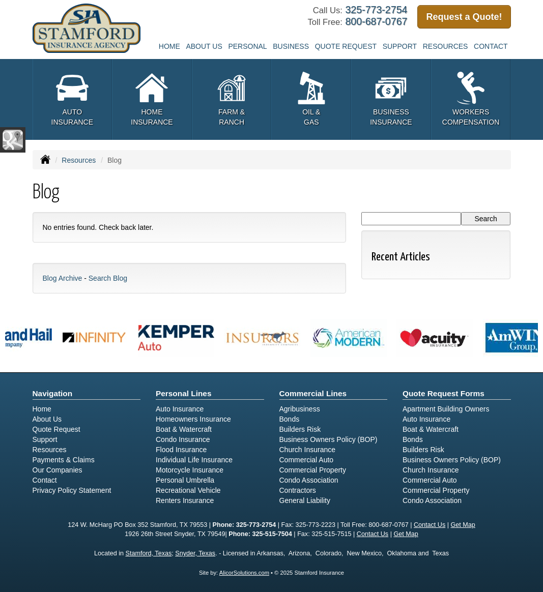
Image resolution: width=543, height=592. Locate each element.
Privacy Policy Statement (72, 490)
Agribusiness (299, 409)
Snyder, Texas (195, 553)
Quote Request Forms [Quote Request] (443, 393)
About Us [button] (204, 46)
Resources (79, 160)
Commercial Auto (306, 460)
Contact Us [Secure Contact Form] (429, 524)
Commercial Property (312, 470)
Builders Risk (300, 429)
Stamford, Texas (149, 553)
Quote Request (56, 429)
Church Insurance (307, 450)
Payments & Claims (64, 460)
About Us (47, 419)
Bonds (289, 419)
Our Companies (57, 470)
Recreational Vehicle (188, 490)
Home (169, 46)
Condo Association (308, 480)
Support (45, 439)
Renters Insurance (185, 500)
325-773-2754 (376, 9)
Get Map (463, 524)
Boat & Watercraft (184, 429)
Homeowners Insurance (193, 419)
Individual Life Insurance (194, 460)
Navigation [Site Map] (53, 393)
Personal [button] (247, 46)
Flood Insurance (181, 450)
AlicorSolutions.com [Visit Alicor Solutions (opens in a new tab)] (244, 573)
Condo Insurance (183, 439)
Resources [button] (445, 46)
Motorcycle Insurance (189, 470)
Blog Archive (62, 278)
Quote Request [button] (346, 46)
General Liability (304, 500)
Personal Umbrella (185, 480)
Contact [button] (491, 46)
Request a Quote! (464, 17)
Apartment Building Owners (446, 409)
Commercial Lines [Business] (313, 393)
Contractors (297, 490)
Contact (45, 480)
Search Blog (108, 278)
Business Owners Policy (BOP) (328, 439)
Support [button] (400, 46)
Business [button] (291, 46)
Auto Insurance (180, 409)
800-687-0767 (376, 21)
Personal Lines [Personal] (184, 393)
